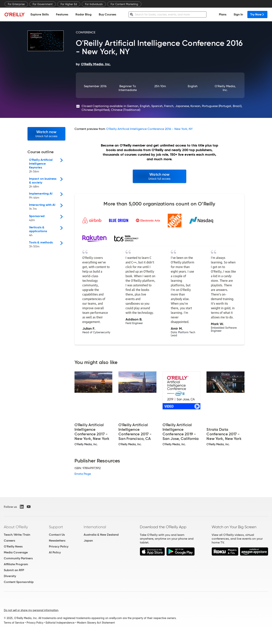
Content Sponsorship (19, 582)
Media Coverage (16, 552)
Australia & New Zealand (101, 535)
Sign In (238, 14)
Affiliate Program (16, 564)
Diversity (10, 576)
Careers (9, 541)
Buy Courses (107, 14)
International (95, 527)
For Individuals (94, 4)
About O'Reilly (16, 527)
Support (56, 527)
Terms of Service (14, 622)
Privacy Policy (58, 546)
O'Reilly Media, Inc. (225, 88)
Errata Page (82, 474)
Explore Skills (40, 14)
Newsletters (57, 541)
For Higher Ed (69, 4)
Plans (222, 14)
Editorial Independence (60, 622)
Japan (88, 541)
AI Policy (55, 552)
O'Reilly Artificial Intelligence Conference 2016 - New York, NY (149, 129)
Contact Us (57, 535)
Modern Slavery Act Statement (96, 622)
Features (62, 14)
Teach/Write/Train (17, 535)
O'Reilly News (13, 546)
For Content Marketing (124, 4)
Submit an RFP (14, 570)
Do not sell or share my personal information (31, 610)
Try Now (257, 14)
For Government (43, 4)
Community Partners (18, 558)
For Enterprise (16, 4)
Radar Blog (83, 14)
